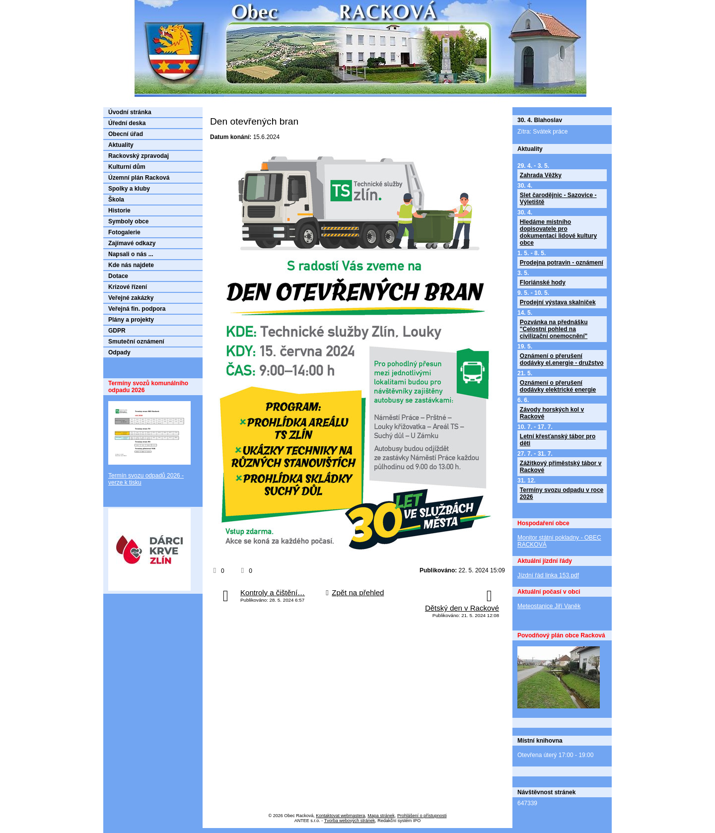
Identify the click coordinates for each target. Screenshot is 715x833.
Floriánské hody (543, 282)
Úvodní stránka (129, 112)
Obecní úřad (125, 134)
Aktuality (121, 144)
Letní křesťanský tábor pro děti (557, 440)
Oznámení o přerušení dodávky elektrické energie (558, 386)
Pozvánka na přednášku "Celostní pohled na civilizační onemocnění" (554, 329)
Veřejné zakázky (130, 297)
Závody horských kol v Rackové (552, 413)
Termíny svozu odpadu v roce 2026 (561, 493)
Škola (116, 199)
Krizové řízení (127, 286)
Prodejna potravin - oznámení (561, 262)
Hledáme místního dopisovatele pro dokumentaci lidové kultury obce (558, 232)
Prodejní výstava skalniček (558, 302)
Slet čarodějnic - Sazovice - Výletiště (558, 199)
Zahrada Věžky (541, 175)
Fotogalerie (124, 232)
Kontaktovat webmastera (340, 815)
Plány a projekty (131, 319)
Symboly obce (128, 221)
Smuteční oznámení (136, 341)
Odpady (119, 352)
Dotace (118, 276)
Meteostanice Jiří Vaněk (548, 606)
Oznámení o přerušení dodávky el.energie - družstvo (562, 359)
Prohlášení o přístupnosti (422, 815)
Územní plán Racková (138, 177)
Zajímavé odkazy (131, 243)
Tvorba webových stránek (349, 820)
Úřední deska (126, 123)
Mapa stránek (381, 815)
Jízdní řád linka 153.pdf (548, 575)
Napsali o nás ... (130, 254)
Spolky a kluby (129, 188)
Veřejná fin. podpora (136, 308)
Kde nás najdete (131, 265)
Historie (119, 210)
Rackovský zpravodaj (138, 155)
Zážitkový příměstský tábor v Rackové (561, 467)
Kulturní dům (126, 166)
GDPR (117, 330)
